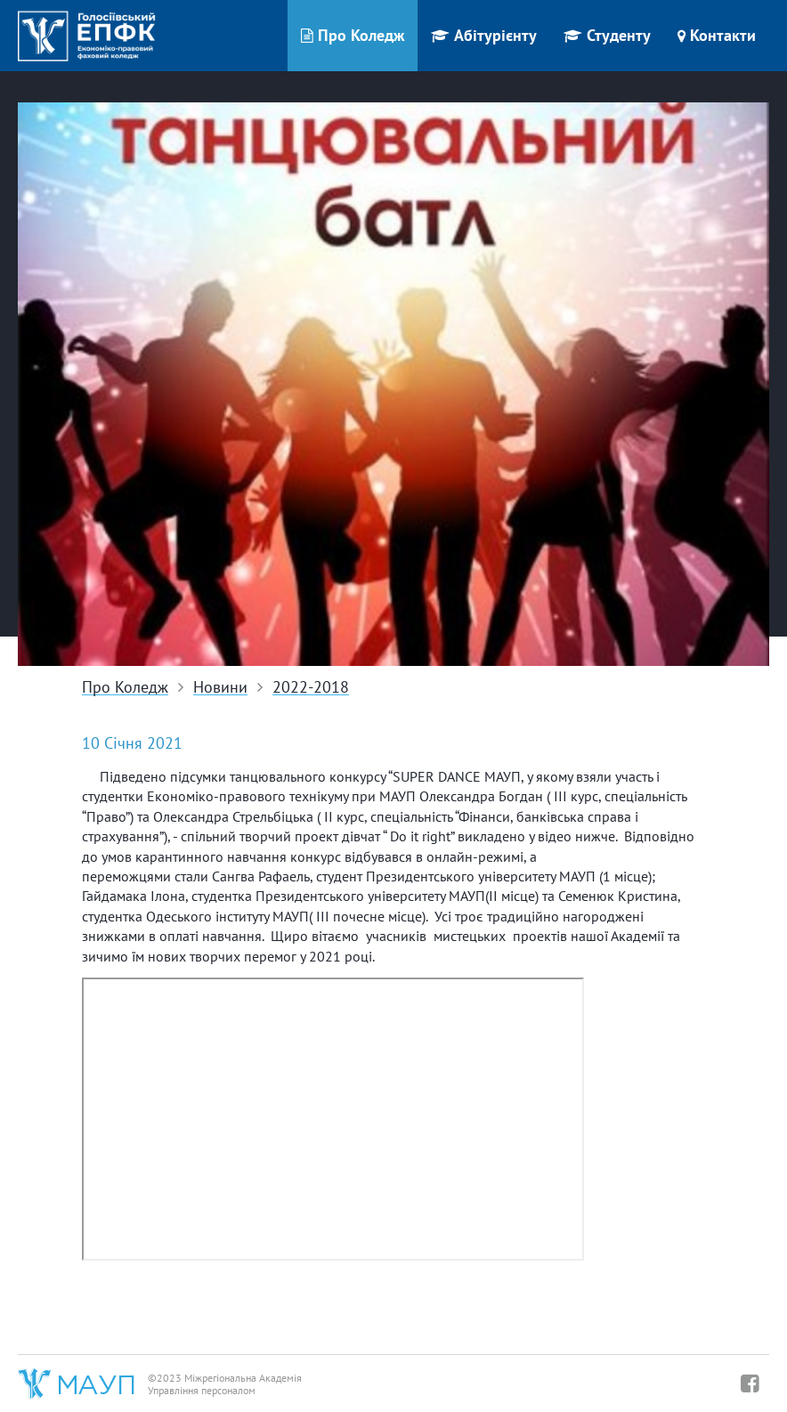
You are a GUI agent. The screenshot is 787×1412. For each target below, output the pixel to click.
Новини (220, 687)
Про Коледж (352, 35)
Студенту (607, 35)
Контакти (716, 35)
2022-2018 (310, 687)
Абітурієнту (484, 35)
